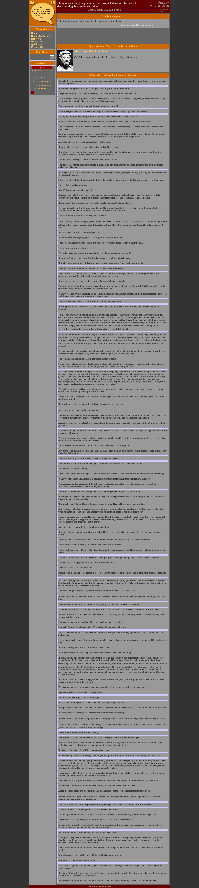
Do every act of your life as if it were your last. (79, 232)
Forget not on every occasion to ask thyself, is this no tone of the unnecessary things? (97, 93)
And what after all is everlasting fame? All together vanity (85, 142)
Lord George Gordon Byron (104, 9)
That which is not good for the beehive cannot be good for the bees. (89, 458)
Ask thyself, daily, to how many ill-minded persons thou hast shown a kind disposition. (98, 116)
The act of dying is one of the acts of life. (76, 248)
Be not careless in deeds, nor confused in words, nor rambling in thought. (92, 281)
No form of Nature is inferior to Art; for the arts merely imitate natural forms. (94, 258)
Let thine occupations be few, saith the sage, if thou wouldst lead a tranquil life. (94, 446)
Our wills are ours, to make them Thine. (76, 860)
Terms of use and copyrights (99, 886)
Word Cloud (37, 41)
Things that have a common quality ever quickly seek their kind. (88, 809)
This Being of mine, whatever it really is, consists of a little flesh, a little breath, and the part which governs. (107, 815)
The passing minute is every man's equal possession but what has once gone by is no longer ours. (102, 687)
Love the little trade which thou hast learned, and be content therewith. (91, 268)
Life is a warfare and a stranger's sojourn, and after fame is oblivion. (90, 545)
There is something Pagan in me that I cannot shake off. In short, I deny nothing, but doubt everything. (96, 5)
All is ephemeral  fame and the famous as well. (80, 410)
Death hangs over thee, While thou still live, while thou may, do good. (90, 855)
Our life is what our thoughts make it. (75, 190)
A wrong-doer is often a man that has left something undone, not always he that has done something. (104, 540)
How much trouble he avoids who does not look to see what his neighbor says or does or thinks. (102, 504)
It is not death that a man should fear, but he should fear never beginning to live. (95, 203)
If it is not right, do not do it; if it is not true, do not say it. (84, 750)
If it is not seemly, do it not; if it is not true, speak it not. (90, 21)
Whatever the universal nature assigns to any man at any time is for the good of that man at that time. (105, 121)
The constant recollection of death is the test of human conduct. (87, 359)
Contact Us (37, 47)
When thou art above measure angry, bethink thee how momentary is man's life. (95, 253)
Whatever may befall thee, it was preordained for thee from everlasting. (91, 713)
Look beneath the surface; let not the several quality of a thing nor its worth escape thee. (99, 604)
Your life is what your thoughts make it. (76, 568)
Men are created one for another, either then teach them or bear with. (90, 622)
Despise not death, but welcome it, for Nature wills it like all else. (88, 147)
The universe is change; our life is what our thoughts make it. (86, 562)
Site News (36, 38)
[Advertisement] (42, 142)
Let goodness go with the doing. (72, 468)
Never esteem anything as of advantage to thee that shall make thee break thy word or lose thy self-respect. (107, 880)
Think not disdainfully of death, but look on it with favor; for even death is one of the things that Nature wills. (108, 609)
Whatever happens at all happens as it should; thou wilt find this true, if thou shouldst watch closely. (104, 479)
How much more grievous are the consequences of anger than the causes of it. (93, 88)
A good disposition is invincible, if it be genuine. (80, 692)
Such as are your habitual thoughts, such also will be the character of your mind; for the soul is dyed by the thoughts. (112, 474)
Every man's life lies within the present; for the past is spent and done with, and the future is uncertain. (105, 804)
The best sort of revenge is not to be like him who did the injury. (87, 160)
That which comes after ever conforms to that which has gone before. (90, 301)
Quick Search (40, 44)
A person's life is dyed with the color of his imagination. (83, 527)
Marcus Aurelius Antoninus (137, 25)
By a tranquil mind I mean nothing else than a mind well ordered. (88, 832)
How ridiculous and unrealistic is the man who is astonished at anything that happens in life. (100, 263)
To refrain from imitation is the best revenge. (79, 732)
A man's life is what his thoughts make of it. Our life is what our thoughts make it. (96, 820)
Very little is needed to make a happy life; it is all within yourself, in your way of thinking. (99, 491)
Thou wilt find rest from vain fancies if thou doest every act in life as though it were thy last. (100, 243)
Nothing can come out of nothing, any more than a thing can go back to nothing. (95, 653)
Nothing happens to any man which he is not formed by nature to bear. (90, 404)
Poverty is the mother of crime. (72, 185)
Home (34, 33)
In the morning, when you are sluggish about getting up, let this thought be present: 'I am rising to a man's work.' (110, 755)
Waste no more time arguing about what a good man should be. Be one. (91, 238)
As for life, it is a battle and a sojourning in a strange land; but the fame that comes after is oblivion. (104, 791)
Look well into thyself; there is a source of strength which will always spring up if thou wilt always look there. (108, 780)
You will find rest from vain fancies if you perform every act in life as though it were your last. (101, 737)
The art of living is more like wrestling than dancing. (82, 215)
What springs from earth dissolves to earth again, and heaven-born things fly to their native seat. (102, 111)
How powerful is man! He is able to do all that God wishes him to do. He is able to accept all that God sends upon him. (112, 708)
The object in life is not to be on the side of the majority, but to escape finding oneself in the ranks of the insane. (109, 557)
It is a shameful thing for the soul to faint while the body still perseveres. (91, 702)
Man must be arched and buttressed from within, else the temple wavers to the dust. (96, 786)
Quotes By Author (40, 36)
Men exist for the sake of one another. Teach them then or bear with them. (92, 627)
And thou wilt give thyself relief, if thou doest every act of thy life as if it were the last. (97, 591)
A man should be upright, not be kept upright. (79, 697)
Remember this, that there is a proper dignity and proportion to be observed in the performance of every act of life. (112, 719)
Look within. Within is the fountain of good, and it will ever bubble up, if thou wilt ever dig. (100, 463)
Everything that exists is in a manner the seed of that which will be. (89, 106)
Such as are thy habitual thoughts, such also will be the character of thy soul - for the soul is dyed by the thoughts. (110, 180)
